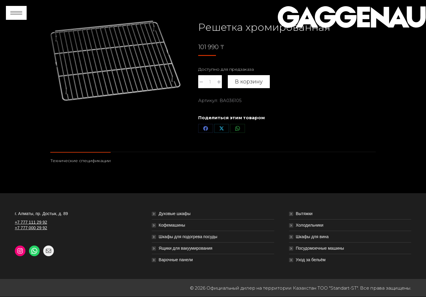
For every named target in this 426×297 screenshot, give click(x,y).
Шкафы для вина (312, 236)
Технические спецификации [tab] (80, 160)
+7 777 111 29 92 (31, 222)
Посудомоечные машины (320, 248)
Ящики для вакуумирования (185, 248)
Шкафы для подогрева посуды (188, 236)
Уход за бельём (311, 259)
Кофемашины (172, 225)
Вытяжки (304, 213)
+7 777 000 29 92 (31, 227)
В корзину (249, 81)
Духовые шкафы (175, 213)
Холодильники (309, 225)
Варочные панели (176, 259)
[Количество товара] (210, 81)
